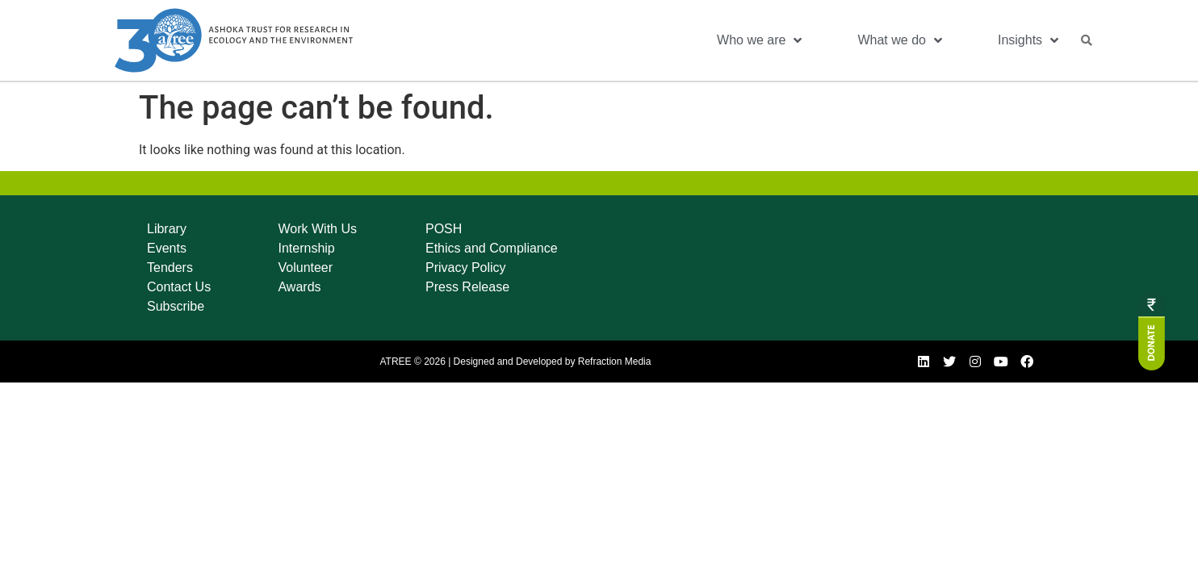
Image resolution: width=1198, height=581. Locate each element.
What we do (899, 40)
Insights (1028, 40)
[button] (1086, 40)
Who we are (759, 40)
